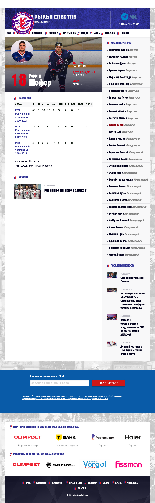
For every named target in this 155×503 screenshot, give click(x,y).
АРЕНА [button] (96, 33)
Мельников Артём (123, 56)
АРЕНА (118, 482)
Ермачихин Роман (125, 159)
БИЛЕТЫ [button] (125, 33)
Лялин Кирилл (123, 227)
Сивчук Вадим (124, 254)
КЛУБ (28, 482)
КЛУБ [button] (8, 33)
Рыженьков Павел (124, 97)
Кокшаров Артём (125, 200)
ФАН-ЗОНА (132, 482)
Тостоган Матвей (123, 118)
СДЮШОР (92, 482)
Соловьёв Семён (123, 111)
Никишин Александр (125, 84)
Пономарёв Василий (127, 247)
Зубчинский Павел (126, 165)
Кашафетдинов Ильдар (128, 179)
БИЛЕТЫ (82, 488)
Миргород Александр (125, 77)
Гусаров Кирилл (123, 70)
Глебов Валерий (124, 145)
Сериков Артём (122, 104)
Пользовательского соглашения (79, 396)
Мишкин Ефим (124, 234)
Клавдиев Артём (125, 193)
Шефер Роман (122, 124)
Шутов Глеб (120, 131)
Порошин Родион (124, 90)
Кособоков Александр (127, 206)
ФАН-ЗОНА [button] (110, 33)
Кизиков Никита (125, 186)
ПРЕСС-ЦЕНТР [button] (69, 33)
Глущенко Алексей (126, 152)
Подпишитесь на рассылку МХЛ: (45, 376)
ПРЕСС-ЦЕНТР (75, 482)
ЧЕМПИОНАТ (57, 482)
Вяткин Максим (124, 138)
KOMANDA (41, 482)
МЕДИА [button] (84, 33)
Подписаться (109, 383)
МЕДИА (106, 482)
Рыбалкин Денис (122, 63)
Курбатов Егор (123, 213)
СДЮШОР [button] (53, 33)
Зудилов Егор (123, 172)
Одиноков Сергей (125, 241)
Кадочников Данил (123, 49)
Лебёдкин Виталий (126, 220)
